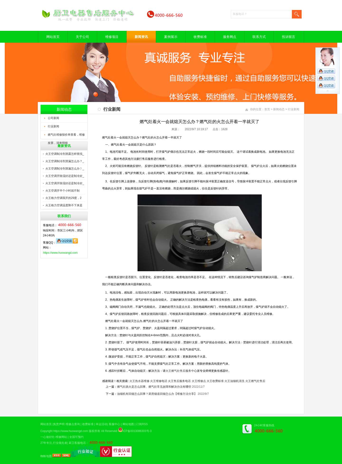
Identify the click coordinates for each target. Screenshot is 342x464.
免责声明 (59, 424)
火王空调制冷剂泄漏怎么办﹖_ (64, 168)
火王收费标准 (215, 381)
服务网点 (229, 37)
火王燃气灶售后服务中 (180, 370)
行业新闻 (53, 126)
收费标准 (200, 37)
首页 (267, 109)
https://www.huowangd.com (60, 252)
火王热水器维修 (139, 381)
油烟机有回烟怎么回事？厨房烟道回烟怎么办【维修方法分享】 (157, 393)
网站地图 (128, 424)
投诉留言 (288, 37)
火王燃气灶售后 (255, 381)
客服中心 (114, 424)
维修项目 (112, 37)
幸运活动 (101, 424)
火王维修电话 (158, 381)
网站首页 (53, 37)
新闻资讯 (141, 37)
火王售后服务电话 (179, 381)
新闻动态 (279, 109)
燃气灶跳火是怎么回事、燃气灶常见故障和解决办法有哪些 (154, 386)
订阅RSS (142, 424)
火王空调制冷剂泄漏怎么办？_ (64, 161)
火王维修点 (199, 381)
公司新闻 (53, 118)
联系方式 (259, 37)
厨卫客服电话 (77, 443)
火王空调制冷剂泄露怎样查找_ (64, 154)
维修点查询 (73, 424)
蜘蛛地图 (46, 456)
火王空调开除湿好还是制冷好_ (64, 176)
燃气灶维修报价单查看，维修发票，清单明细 (66, 136)
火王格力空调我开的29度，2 (63, 198)
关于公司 (82, 37)
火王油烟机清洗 (234, 381)
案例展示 (170, 37)
